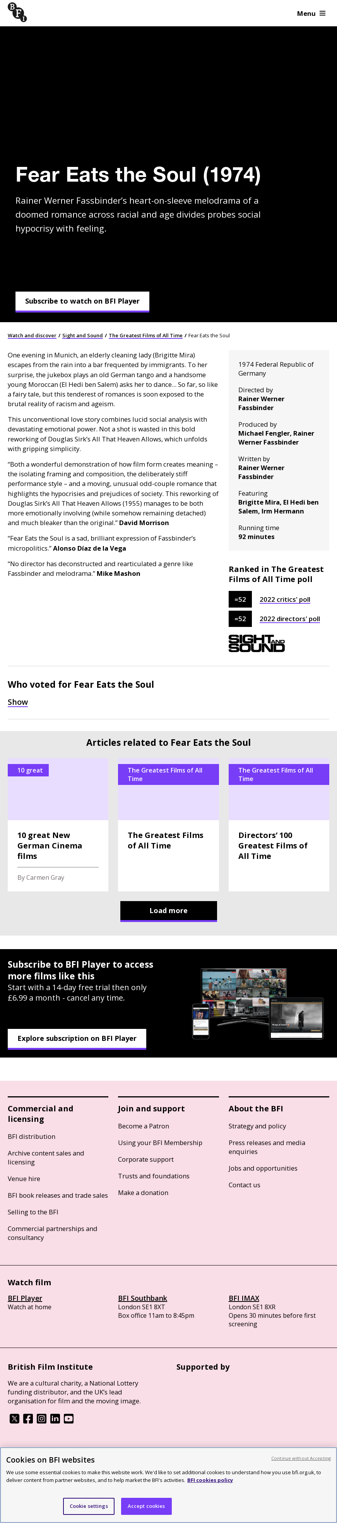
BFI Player (25, 1298)
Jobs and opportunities (263, 1168)
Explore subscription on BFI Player (77, 1038)
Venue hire (24, 1178)
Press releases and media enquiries (267, 1147)
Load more (168, 910)
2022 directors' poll (290, 618)
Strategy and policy (257, 1125)
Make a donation (143, 1192)
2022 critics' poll (285, 599)
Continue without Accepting (301, 1458)
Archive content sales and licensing (46, 1157)
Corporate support (146, 1159)
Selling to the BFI (33, 1211)
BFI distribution (31, 1136)
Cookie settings (89, 1505)
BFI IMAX (244, 1298)
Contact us (244, 1184)
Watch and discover (32, 335)
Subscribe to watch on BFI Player (82, 301)
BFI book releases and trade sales (58, 1195)
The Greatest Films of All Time (146, 335)
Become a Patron (143, 1125)
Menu (311, 13)
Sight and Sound (82, 335)
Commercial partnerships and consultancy (53, 1233)
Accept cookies (146, 1505)
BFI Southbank (142, 1298)
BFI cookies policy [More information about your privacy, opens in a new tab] (210, 1480)
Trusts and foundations (154, 1175)
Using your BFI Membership (160, 1142)
